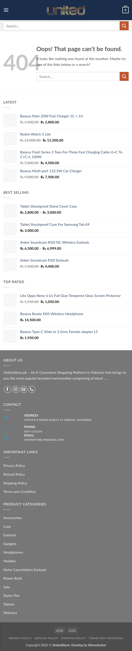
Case (7, 526)
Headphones (13, 552)
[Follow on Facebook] (7, 389)
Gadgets (9, 543)
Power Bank (12, 578)
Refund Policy (14, 474)
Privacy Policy (14, 465)
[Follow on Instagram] (15, 389)
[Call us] (31, 389)
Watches (10, 612)
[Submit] (124, 25)
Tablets (8, 604)
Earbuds (9, 535)
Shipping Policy (15, 483)
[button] (6, 9)
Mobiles (9, 561)
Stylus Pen (11, 595)
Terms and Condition (19, 491)
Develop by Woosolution (88, 645)
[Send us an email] (23, 389)
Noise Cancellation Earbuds (24, 569)
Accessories (12, 518)
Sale (6, 587)
